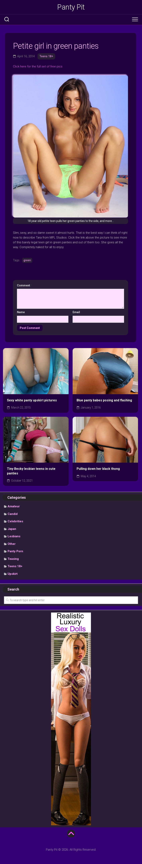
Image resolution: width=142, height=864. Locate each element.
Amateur (14, 506)
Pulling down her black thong (98, 469)
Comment (24, 285)
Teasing (13, 559)
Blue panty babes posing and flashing (104, 400)
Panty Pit (71, 7)
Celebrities (15, 521)
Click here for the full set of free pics (37, 66)
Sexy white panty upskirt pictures (32, 400)
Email (76, 312)
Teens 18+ (46, 56)
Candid (13, 514)
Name (21, 312)
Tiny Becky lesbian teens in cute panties (31, 471)
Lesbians (14, 536)
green (27, 260)
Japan (12, 529)
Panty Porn (15, 551)
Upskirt (13, 574)
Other (12, 544)
